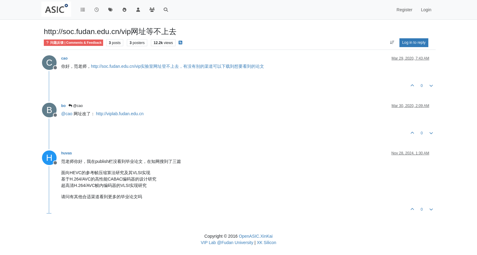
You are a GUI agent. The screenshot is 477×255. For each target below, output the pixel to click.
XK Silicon (266, 242)
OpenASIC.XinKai (256, 236)
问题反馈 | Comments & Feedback (73, 43)
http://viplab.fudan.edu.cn (120, 113)
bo (63, 106)
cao (64, 58)
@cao (75, 106)
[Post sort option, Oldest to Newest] (392, 42)
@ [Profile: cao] (66, 113)
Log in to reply (414, 42)
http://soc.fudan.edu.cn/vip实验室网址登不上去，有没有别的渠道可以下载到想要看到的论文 (177, 66)
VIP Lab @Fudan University (227, 242)
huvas (66, 153)
